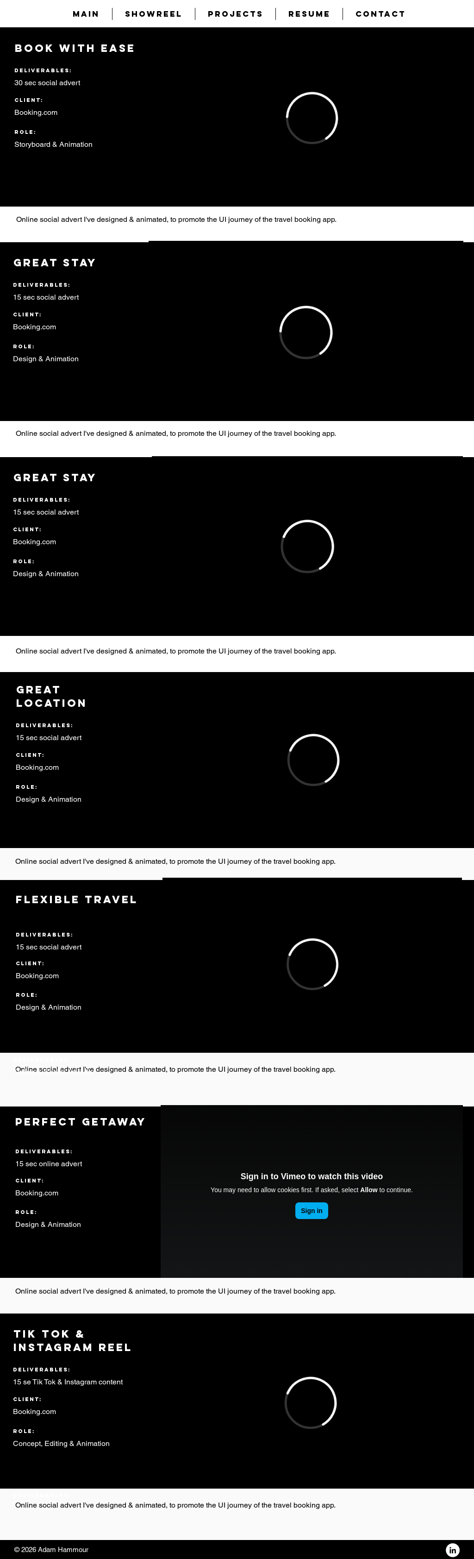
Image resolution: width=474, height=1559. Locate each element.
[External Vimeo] (312, 118)
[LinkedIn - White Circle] (453, 1550)
